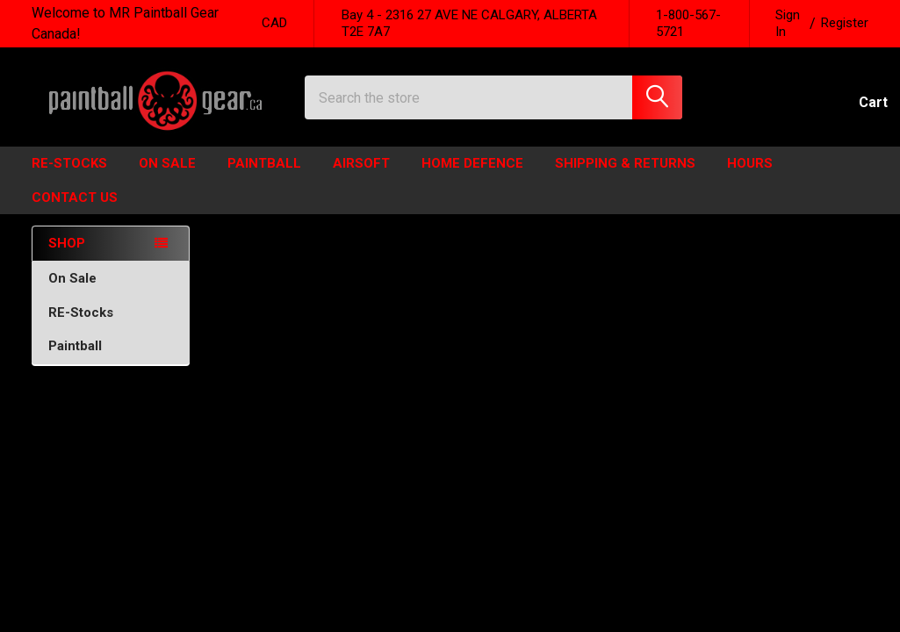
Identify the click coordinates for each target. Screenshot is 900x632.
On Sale (111, 292)
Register (844, 23)
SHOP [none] (66, 258)
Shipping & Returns (625, 178)
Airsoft (361, 178)
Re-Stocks (69, 178)
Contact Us (75, 211)
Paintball (264, 178)
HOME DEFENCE (472, 178)
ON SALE (167, 178)
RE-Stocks (111, 326)
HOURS (750, 178)
